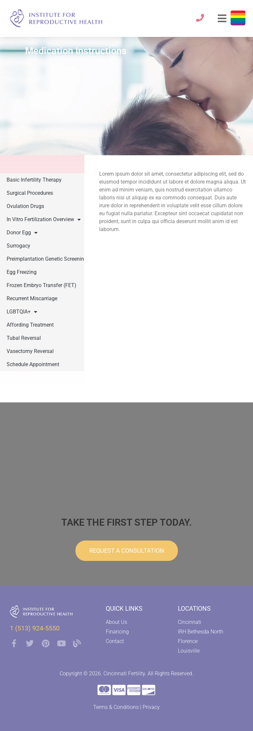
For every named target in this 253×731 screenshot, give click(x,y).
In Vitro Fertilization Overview (44, 219)
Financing (117, 632)
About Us (116, 622)
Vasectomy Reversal (30, 351)
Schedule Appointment (33, 364)
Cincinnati (189, 622)
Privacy (151, 707)
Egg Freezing (22, 272)
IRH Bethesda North (200, 632)
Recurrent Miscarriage (32, 298)
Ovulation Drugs (25, 206)
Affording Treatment (30, 325)
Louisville (189, 651)
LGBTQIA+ (22, 312)
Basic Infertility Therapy (34, 180)
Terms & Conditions (116, 707)
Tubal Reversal (24, 338)
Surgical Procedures (30, 193)
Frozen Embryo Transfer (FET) (41, 285)
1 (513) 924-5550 (35, 628)
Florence (188, 641)
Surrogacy (18, 246)
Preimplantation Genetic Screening (47, 259)
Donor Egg (22, 233)
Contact (115, 641)
